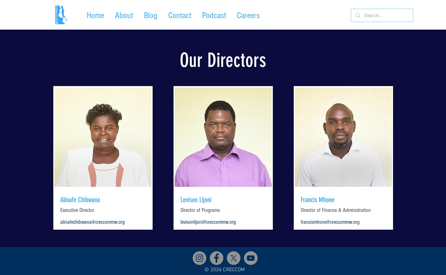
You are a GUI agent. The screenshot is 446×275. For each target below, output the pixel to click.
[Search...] (381, 15)
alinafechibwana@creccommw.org (92, 222)
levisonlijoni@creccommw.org (208, 222)
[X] (233, 258)
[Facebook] (216, 258)
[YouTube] (250, 258)
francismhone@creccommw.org (330, 222)
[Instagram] (199, 258)
